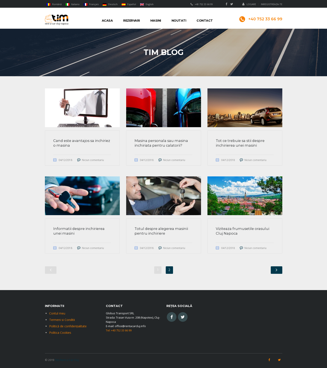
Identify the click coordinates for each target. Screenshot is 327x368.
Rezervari (131, 20)
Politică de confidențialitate (68, 326)
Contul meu (57, 313)
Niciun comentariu (93, 160)
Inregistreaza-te (271, 4)
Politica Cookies (60, 333)
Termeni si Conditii (62, 320)
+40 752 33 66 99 (204, 4)
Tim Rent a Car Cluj (67, 360)
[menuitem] (54, 4)
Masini (155, 20)
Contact (205, 20)
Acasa (107, 20)
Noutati (179, 20)
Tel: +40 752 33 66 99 (119, 330)
